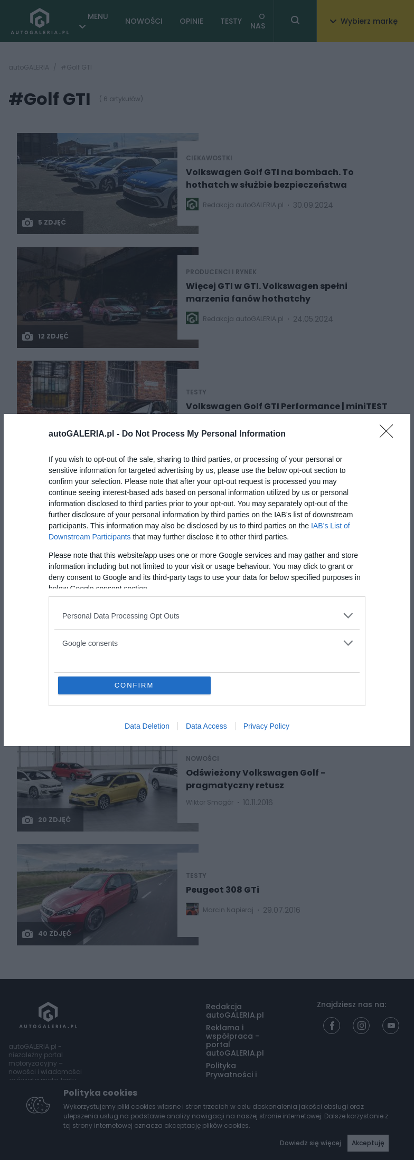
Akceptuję (368, 1142)
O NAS (257, 21)
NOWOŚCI (144, 21)
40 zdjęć (46, 933)
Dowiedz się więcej (310, 1142)
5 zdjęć (43, 222)
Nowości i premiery (60, 483)
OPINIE (191, 21)
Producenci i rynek (221, 272)
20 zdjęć (46, 820)
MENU (98, 16)
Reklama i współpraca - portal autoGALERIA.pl (235, 1040)
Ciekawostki (209, 158)
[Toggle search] (295, 21)
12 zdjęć (45, 336)
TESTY (231, 21)
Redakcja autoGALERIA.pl (235, 1010)
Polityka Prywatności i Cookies (231, 1074)
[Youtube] (390, 1025)
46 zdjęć (46, 450)
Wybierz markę (364, 21)
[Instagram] (361, 1025)
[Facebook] (331, 1025)
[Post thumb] (108, 183)
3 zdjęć (52, 655)
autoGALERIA (28, 67)
